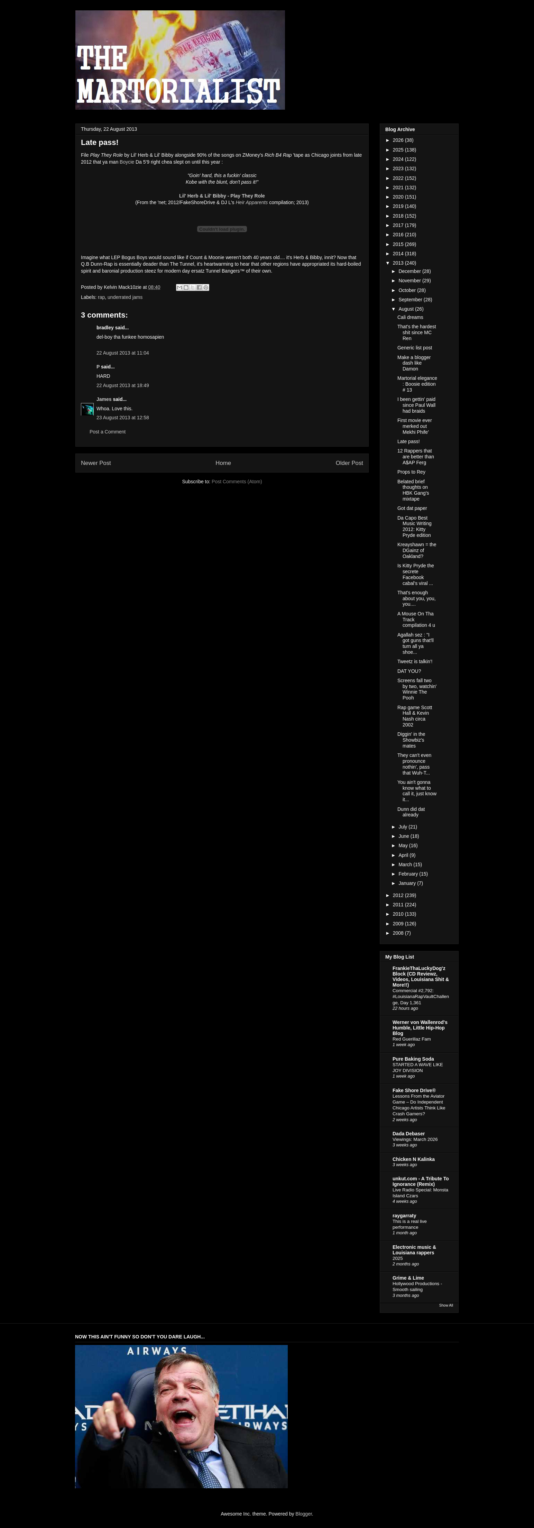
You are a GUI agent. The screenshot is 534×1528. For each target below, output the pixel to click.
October (407, 290)
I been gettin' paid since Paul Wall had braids (416, 405)
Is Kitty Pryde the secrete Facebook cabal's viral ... (415, 574)
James (104, 399)
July (403, 827)
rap (101, 297)
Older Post (349, 463)
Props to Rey (411, 472)
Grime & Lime (408, 1278)
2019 (399, 206)
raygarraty (404, 1215)
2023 (399, 168)
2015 (399, 244)
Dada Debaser (409, 1133)
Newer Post (96, 463)
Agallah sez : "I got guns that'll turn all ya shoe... (415, 643)
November (410, 280)
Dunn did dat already (411, 812)
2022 (399, 178)
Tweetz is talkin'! (415, 661)
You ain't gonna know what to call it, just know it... (416, 790)
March (405, 864)
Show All (446, 1305)
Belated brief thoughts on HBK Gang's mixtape (413, 490)
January (407, 883)
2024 (399, 159)
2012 (399, 895)
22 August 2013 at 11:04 (122, 353)
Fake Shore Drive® (414, 1090)
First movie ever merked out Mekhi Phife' (414, 426)
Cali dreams (410, 317)
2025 (399, 150)
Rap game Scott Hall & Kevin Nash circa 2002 (414, 716)
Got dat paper (412, 508)
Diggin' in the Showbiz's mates (411, 740)
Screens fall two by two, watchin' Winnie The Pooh (416, 689)
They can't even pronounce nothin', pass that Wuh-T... (414, 763)
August (406, 309)
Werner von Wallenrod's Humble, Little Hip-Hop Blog (420, 1027)
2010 (399, 914)
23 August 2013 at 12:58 (122, 417)
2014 (399, 253)
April (403, 855)
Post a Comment (108, 431)
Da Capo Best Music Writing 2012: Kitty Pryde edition (414, 526)
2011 (399, 904)
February (408, 874)
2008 (399, 933)
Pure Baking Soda (413, 1059)
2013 (399, 263)
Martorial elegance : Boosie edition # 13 (417, 384)
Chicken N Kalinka (414, 1159)
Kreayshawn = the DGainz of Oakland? (416, 550)
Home (223, 463)
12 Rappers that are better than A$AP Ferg (415, 456)
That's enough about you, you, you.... (416, 598)
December (410, 271)
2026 (399, 140)
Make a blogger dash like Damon (414, 363)
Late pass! (408, 441)
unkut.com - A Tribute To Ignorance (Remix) (421, 1181)
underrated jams (125, 297)
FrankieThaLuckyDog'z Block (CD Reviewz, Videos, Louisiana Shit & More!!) (421, 977)
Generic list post (414, 347)
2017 (399, 225)
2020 (399, 197)
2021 (399, 187)
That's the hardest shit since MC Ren (416, 332)
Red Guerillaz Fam (412, 1039)
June (404, 836)
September (410, 299)
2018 (399, 216)
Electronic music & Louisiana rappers (414, 1249)
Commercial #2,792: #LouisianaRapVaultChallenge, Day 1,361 (421, 996)
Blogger (303, 1514)
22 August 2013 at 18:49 (122, 385)
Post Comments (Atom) (237, 481)
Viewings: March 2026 (415, 1139)
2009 (399, 923)
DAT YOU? (409, 671)
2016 (399, 234)
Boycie (127, 162)
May (403, 845)
